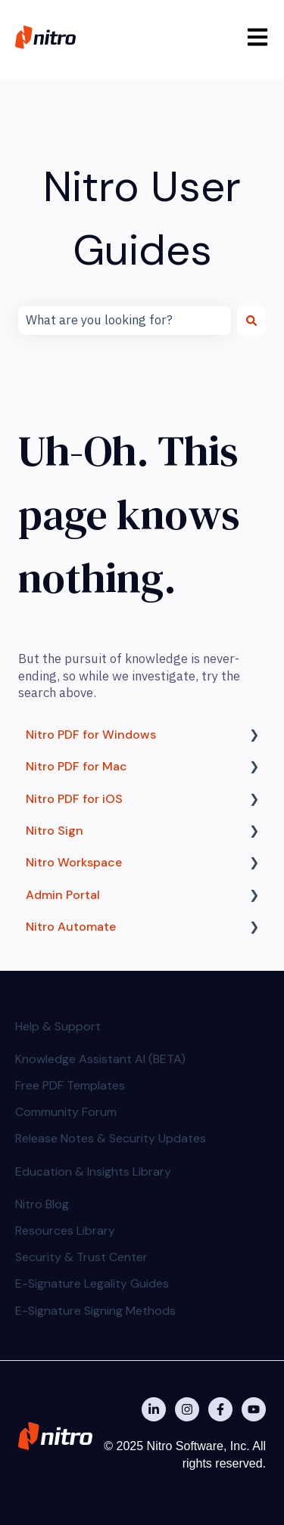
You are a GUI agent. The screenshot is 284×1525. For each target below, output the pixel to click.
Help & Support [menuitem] (58, 1026)
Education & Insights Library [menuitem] (93, 1171)
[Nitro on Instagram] (187, 1409)
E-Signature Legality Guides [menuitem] (92, 1283)
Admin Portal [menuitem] (63, 895)
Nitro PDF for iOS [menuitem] (74, 799)
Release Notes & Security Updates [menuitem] (110, 1138)
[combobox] (124, 320)
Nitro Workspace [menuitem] (74, 862)
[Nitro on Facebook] (220, 1409)
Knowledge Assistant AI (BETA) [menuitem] (100, 1059)
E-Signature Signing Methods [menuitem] (95, 1311)
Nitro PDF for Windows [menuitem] (91, 734)
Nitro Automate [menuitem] (71, 927)
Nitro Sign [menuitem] (54, 830)
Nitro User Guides (142, 218)
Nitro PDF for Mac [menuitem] (76, 766)
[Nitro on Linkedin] (154, 1409)
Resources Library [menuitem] (65, 1230)
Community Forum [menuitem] (66, 1112)
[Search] (251, 320)
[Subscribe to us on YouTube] (254, 1409)
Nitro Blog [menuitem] (42, 1204)
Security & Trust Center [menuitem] (81, 1257)
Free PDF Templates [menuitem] (70, 1085)
